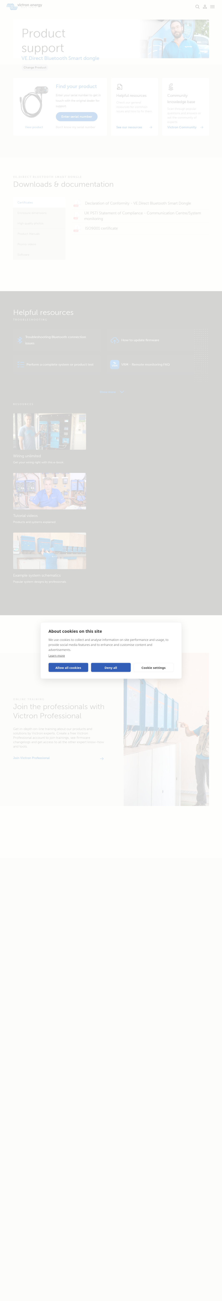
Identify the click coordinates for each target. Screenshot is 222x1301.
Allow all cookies (68, 667)
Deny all (110, 667)
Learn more (57, 655)
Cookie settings (154, 667)
